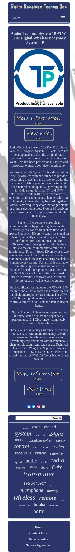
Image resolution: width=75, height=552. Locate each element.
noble (44, 462)
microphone (31, 490)
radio (57, 460)
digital (18, 462)
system (23, 433)
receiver (35, 482)
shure (44, 467)
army (62, 500)
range (36, 427)
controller (56, 453)
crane (40, 452)
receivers (23, 452)
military (52, 491)
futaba (39, 504)
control (21, 446)
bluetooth (40, 435)
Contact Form (38, 533)
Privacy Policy (39, 539)
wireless (24, 497)
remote (47, 497)
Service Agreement (39, 545)
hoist (52, 485)
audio (31, 461)
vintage (25, 428)
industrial (21, 467)
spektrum (24, 505)
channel (50, 427)
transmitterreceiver (39, 440)
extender (60, 440)
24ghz (56, 433)
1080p (18, 440)
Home (39, 527)
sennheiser (41, 447)
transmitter (39, 474)
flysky (57, 467)
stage (33, 467)
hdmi (39, 511)
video (59, 446)
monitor (54, 505)
